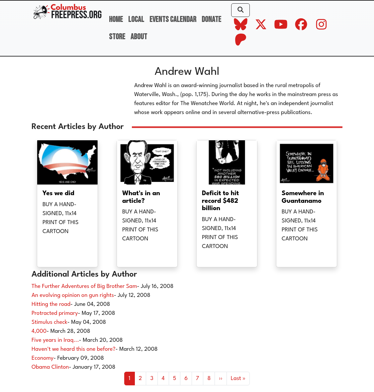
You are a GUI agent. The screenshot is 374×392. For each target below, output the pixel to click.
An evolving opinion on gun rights (73, 295)
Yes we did (58, 193)
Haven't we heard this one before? (74, 349)
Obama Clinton (50, 367)
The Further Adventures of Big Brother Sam (84, 286)
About (139, 37)
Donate (211, 19)
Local (136, 19)
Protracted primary (55, 313)
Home (116, 19)
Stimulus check (49, 322)
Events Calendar (172, 19)
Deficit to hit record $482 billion (220, 201)
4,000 (39, 331)
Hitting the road (51, 304)
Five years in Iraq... (55, 340)
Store (117, 37)
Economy (42, 358)
